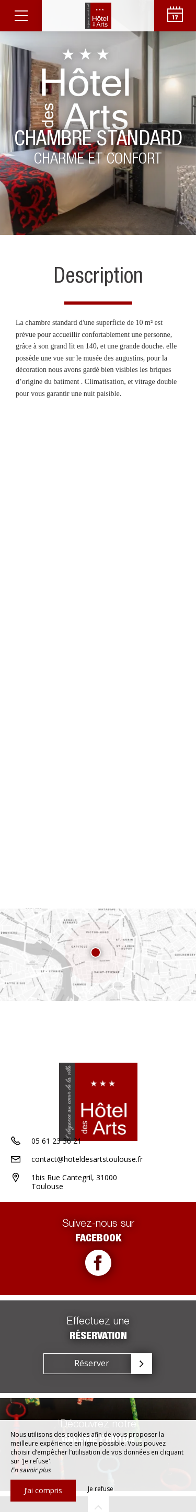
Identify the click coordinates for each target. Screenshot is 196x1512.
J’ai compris (43, 1490)
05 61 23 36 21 (56, 1141)
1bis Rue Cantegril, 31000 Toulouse (74, 1181)
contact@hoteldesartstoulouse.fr (87, 1159)
